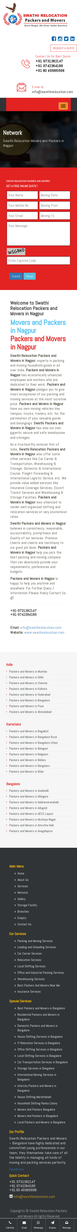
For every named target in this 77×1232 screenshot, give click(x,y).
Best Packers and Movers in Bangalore (41, 1008)
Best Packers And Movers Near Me (38, 985)
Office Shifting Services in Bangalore (39, 1049)
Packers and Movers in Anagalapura (31, 831)
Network (22, 892)
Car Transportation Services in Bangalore (42, 1062)
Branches (23, 911)
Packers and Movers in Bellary (27, 760)
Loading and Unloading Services (36, 947)
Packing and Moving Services (35, 941)
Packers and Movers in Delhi (26, 677)
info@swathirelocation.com (52, 91)
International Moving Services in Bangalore (36, 1077)
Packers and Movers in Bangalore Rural (33, 737)
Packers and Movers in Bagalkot (29, 731)
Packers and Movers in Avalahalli (29, 790)
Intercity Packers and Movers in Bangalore (36, 1088)
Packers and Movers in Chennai (28, 683)
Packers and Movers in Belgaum (28, 754)
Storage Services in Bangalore (35, 1068)
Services (22, 886)
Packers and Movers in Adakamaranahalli (34, 802)
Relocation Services (29, 960)
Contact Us (24, 924)
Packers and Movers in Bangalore (29, 700)
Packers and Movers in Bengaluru (29, 766)
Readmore (16, 1169)
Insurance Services (29, 991)
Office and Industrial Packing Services (40, 972)
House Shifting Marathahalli (34, 1097)
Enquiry (21, 918)
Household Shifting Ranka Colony (37, 1103)
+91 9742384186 (49, 65)
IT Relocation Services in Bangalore (38, 1043)
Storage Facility (27, 905)
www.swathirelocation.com (44, 632)
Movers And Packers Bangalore (36, 1109)
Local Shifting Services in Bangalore (39, 1056)
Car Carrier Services (29, 953)
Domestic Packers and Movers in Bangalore (37, 1028)
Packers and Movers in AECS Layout (31, 814)
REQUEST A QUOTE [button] (63, 48)
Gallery (21, 899)
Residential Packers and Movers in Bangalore (38, 1016)
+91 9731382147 (49, 61)
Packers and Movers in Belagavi (28, 748)
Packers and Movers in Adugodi (28, 808)
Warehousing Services (31, 979)
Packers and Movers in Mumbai (28, 671)
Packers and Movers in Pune (26, 706)
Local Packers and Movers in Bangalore (41, 1122)
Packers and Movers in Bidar (26, 771)
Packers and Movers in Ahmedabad (30, 712)
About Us (23, 880)
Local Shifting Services (31, 966)
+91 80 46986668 (50, 70)
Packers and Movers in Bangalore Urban (33, 743)
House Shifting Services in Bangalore (40, 1036)
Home (20, 873)
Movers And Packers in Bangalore (37, 1116)
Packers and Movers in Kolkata (28, 689)
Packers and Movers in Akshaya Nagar (32, 819)
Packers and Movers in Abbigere (28, 796)
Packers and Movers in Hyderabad (29, 694)
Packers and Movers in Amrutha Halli (31, 825)
